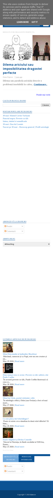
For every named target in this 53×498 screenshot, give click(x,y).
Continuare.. (40, 84)
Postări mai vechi (43, 95)
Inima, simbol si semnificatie (15, 121)
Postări (8, 226)
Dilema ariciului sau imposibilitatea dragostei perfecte (22, 69)
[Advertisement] (24, 174)
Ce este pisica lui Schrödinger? (16, 419)
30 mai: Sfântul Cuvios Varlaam (16, 116)
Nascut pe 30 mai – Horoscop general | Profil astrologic (26, 127)
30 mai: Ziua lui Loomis (13, 124)
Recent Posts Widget (8, 450)
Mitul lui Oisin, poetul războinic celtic (19, 398)
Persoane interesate (26, 458)
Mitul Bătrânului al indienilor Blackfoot (20, 354)
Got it (35, 22)
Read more (19, 361)
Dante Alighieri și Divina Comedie (17, 440)
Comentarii (10, 231)
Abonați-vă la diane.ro (11, 458)
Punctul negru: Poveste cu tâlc (15, 118)
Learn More (23, 22)
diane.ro (33, 495)
